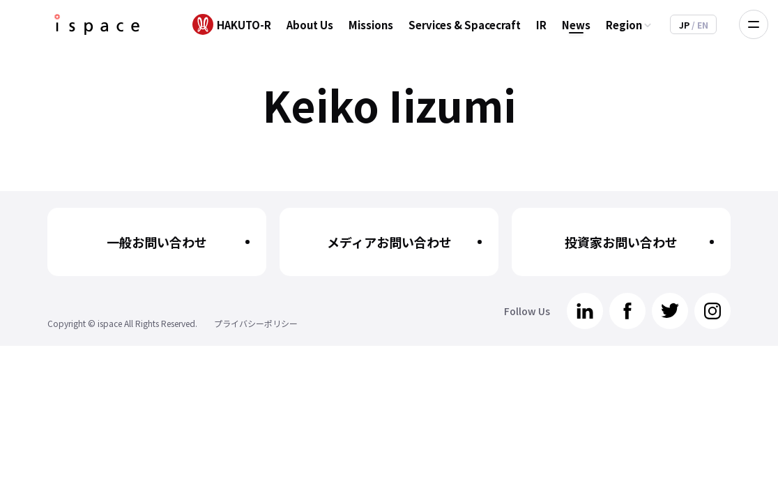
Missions (371, 24)
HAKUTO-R (244, 24)
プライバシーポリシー (256, 323)
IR (541, 24)
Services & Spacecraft (465, 24)
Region (624, 24)
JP (685, 25)
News (576, 24)
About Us (310, 24)
